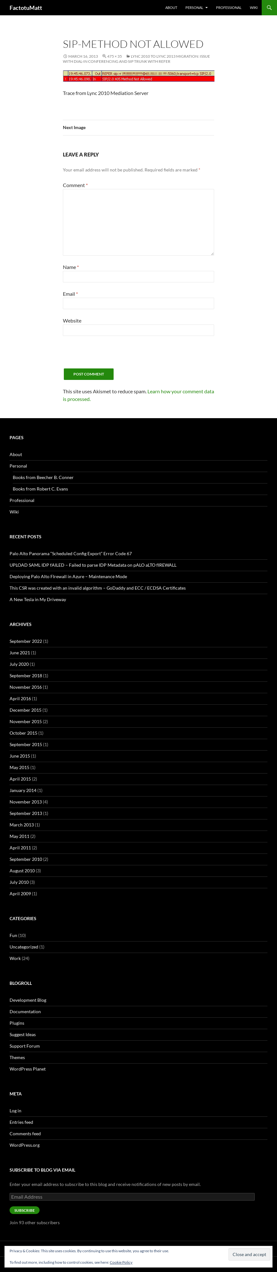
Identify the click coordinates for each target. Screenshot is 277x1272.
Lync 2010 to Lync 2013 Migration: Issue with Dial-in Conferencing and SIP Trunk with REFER (136, 59)
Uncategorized (24, 946)
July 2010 (19, 882)
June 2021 (20, 652)
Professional (229, 7)
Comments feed (25, 1133)
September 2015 (26, 744)
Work (15, 958)
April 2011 (20, 847)
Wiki (254, 7)
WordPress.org (25, 1145)
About (171, 7)
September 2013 (26, 813)
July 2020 (19, 664)
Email (70, 294)
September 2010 (26, 859)
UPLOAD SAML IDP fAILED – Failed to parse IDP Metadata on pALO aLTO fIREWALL (93, 565)
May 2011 (19, 836)
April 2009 (20, 893)
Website (72, 320)
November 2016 (26, 687)
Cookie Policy (121, 1262)
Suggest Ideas (23, 1034)
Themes (17, 1057)
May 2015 (19, 767)
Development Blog (28, 1000)
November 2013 (26, 801)
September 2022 (26, 641)
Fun (13, 935)
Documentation (25, 1011)
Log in (15, 1110)
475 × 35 (114, 56)
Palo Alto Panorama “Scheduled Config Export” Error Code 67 (71, 553)
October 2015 (23, 733)
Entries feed (21, 1122)
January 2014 (23, 790)
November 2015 (26, 721)
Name (71, 267)
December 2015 (25, 710)
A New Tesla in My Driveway (38, 599)
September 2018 (26, 675)
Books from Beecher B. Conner (43, 477)
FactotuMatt (26, 7)
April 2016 (20, 698)
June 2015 (20, 756)
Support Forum (25, 1046)
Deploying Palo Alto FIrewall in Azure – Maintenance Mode (68, 576)
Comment (75, 185)
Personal (194, 7)
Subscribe (24, 1210)
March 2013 (22, 824)
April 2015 (20, 778)
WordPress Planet (28, 1069)
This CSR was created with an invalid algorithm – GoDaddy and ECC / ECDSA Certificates (98, 588)
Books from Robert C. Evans (40, 488)
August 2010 (22, 870)
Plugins (17, 1023)
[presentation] (111, 356)
